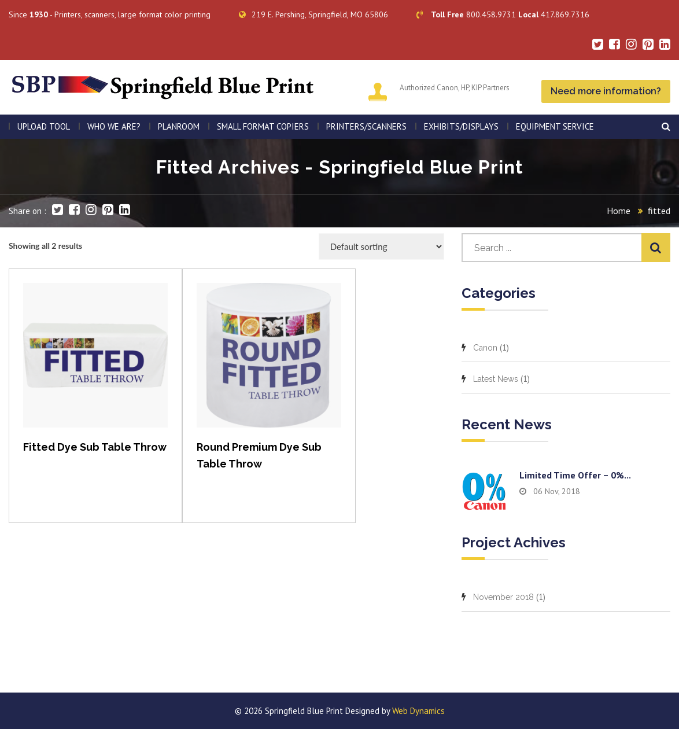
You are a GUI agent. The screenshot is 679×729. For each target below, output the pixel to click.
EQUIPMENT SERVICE (555, 126)
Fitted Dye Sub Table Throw (95, 447)
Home (618, 210)
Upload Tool (43, 126)
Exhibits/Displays (461, 126)
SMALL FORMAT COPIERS (263, 126)
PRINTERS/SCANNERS (366, 126)
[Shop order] (381, 246)
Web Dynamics (418, 710)
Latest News (495, 379)
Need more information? (606, 91)
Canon (485, 347)
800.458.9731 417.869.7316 (502, 14)
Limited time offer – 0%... (575, 475)
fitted (659, 210)
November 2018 (503, 597)
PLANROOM (179, 126)
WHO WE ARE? (114, 126)
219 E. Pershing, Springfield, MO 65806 (313, 14)
